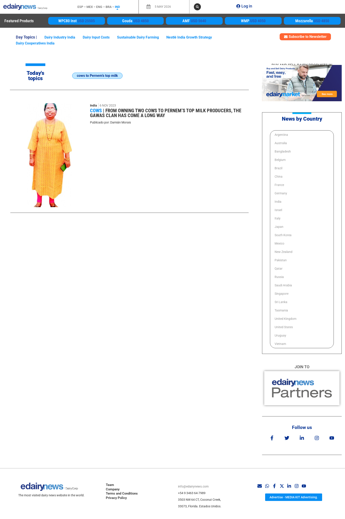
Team (110, 483)
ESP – (81, 7)
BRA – (110, 7)
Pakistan (281, 260)
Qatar (279, 268)
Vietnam (280, 344)
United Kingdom (285, 318)
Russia (279, 277)
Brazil (278, 168)
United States (284, 327)
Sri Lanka (281, 302)
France (279, 185)
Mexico (279, 243)
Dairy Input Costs (96, 37)
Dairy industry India (59, 37)
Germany (281, 193)
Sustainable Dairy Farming (138, 37)
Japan (279, 226)
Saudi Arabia (283, 285)
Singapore (281, 293)
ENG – (101, 7)
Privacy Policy (116, 496)
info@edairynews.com (193, 484)
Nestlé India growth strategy (189, 37)
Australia (281, 143)
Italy (278, 218)
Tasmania (281, 310)
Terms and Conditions (122, 491)
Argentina (281, 134)
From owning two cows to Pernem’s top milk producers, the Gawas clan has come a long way (165, 113)
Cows (96, 110)
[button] (197, 6)
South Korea (283, 235)
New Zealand (283, 252)
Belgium (280, 160)
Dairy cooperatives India (35, 43)
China (279, 176)
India (93, 105)
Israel (278, 210)
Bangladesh (283, 151)
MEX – (91, 7)
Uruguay (280, 335)
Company (112, 487)
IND (117, 7)
